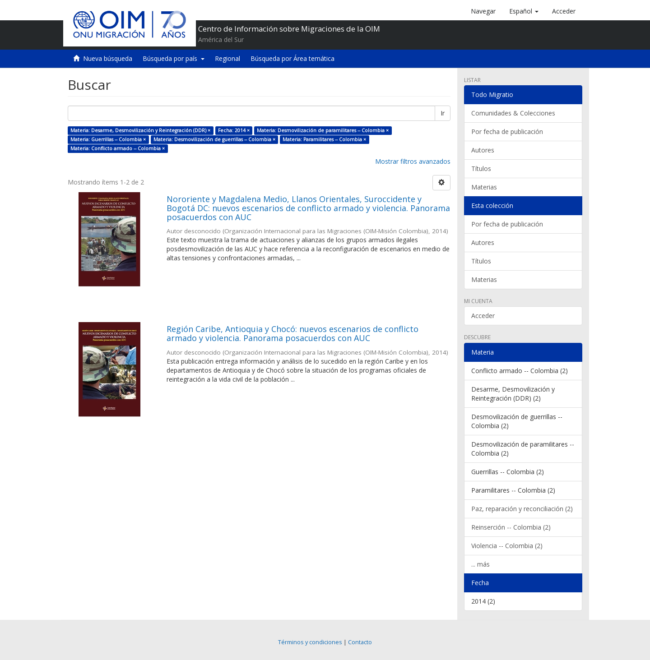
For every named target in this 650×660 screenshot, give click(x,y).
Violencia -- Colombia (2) (507, 545)
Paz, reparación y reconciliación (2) (522, 508)
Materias (484, 187)
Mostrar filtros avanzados (412, 161)
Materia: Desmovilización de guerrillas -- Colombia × (214, 139)
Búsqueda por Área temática (292, 58)
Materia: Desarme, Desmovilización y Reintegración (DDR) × (140, 130)
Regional (227, 58)
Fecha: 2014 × (234, 130)
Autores (482, 150)
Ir (443, 113)
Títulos (481, 168)
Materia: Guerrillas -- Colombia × (108, 139)
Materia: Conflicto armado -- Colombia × (117, 148)
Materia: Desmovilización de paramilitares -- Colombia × (323, 130)
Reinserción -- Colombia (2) (511, 527)
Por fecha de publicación (507, 131)
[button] (523, 11)
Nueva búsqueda (107, 58)
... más (480, 564)
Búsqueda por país (173, 58)
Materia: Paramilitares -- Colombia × (324, 139)
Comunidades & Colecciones (513, 113)
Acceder (483, 315)
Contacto (360, 642)
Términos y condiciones (310, 642)
